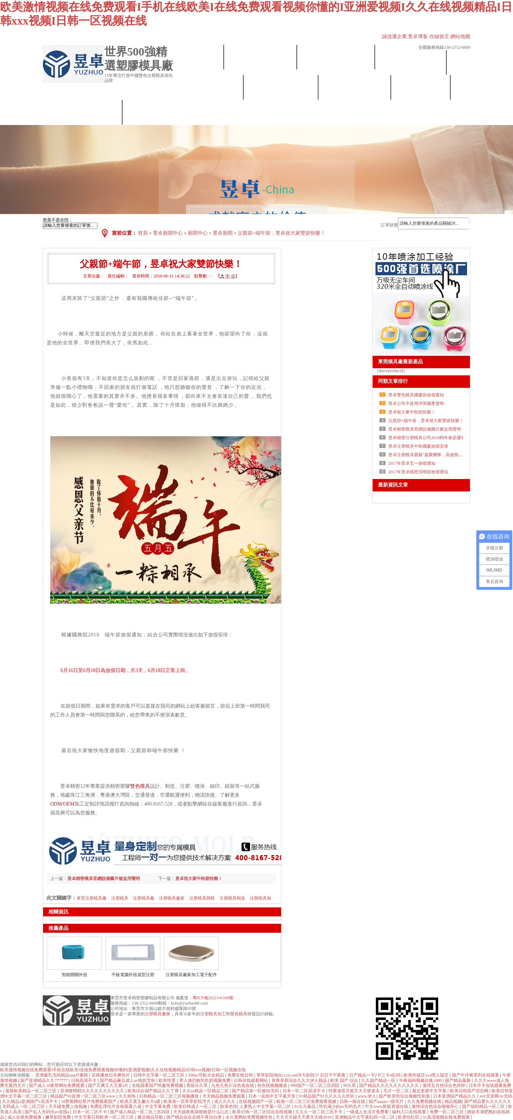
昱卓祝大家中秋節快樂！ (411, 412)
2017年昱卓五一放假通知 (411, 463)
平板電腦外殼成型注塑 (133, 974)
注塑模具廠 (143, 898)
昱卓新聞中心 (168, 233)
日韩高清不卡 (84, 1080)
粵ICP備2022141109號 (213, 997)
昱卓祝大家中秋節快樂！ (198, 878)
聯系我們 (83, 112)
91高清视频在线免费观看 (447, 1117)
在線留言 (439, 36)
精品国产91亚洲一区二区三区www (83, 1096)
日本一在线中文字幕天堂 (272, 1096)
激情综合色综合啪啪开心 (435, 1106)
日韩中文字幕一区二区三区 (159, 1075)
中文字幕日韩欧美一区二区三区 (104, 1117)
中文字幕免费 (158, 1106)
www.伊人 (367, 1096)
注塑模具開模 (202, 898)
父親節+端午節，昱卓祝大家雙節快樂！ (425, 420)
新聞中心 (198, 233)
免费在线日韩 (240, 1075)
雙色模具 (209, 87)
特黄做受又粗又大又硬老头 (354, 1090)
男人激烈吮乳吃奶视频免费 (205, 1080)
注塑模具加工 (213, 1013)
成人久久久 (225, 1101)
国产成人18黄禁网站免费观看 (57, 1085)
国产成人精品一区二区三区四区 (140, 1111)
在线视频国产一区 (256, 1101)
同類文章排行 (393, 381)
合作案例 (421, 87)
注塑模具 (119, 898)
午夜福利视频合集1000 (421, 1080)
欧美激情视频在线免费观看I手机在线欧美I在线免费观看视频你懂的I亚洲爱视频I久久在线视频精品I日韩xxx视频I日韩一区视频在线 (123, 1069)
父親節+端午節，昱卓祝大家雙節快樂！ (281, 233)
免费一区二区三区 (447, 1111)
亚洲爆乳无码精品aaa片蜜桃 (62, 1075)
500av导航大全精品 (206, 1075)
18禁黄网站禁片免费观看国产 (89, 1101)
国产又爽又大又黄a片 (108, 1085)
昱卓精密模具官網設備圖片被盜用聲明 (103, 878)
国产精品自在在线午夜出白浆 (194, 1117)
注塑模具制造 (232, 898)
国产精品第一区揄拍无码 (256, 1090)
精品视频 (453, 1101)
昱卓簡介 (260, 57)
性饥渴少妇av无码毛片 (340, 1106)
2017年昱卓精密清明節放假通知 (418, 471)
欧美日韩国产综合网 (469, 1090)
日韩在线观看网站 (251, 1080)
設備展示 (336, 57)
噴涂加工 (355, 87)
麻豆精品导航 (151, 1117)
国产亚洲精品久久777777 (44, 1080)
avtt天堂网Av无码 (496, 1096)
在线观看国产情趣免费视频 (158, 1085)
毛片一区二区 (396, 1090)
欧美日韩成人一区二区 (196, 1106)
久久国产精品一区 (379, 1080)
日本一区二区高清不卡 (304, 1090)
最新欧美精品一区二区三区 (31, 1090)
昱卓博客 (418, 36)
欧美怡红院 (409, 1117)
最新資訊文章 (393, 485)
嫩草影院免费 (58, 1117)
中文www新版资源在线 (387, 1106)
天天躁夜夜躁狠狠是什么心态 (201, 1111)
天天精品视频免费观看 (224, 1096)
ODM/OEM (62, 804)
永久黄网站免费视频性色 (250, 1117)
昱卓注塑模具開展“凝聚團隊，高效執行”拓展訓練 (435, 454)
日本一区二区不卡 (90, 1111)
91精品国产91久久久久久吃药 (327, 1096)
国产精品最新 (458, 1080)
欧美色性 (228, 1106)
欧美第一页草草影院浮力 (188, 1101)
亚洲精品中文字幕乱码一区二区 (365, 1117)
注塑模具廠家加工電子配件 (191, 974)
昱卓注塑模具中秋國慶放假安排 (418, 446)
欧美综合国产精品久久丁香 (154, 1090)
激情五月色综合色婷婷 (444, 1085)
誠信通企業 (394, 36)
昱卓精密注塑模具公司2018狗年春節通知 (426, 437)
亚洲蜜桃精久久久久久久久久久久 (92, 1090)
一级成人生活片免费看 (368, 1111)
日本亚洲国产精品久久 (455, 1096)
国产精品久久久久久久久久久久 (389, 1085)
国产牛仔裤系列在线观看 (476, 1075)
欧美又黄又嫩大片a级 (140, 1101)
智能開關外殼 (74, 974)
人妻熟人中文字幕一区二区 (265, 1106)
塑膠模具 (281, 87)
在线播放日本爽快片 (111, 1075)
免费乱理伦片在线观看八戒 (116, 1106)
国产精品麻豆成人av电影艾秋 (128, 1080)
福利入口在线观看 (409, 1111)
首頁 (199, 57)
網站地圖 (460, 36)
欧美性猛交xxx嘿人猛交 (427, 1075)
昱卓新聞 (223, 233)
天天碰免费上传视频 (68, 1106)
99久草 (350, 1085)
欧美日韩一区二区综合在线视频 (262, 1111)
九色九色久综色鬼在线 (233, 1085)
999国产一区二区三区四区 (316, 1085)
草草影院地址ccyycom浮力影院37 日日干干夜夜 (301, 1075)
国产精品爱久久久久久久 (487, 1101)
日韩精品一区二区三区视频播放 (169, 1096)
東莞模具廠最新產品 (400, 361)
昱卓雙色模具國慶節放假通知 (416, 394)
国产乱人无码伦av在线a (47, 1111)
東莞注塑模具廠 (92, 898)
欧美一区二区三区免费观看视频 (306, 1101)
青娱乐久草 (197, 1085)
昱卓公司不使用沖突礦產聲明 (416, 403)
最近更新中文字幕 (429, 1090)
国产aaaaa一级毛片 (387, 1101)
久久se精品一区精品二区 (206, 1090)
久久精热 (128, 1096)
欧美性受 (168, 1080)
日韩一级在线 (353, 1101)
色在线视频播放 (272, 1085)
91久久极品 (305, 1106)
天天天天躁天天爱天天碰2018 (304, 1117)
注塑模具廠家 (172, 898)
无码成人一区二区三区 (24, 1106)
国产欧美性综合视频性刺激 (405, 1096)
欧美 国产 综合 (344, 1080)
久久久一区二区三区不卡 (319, 1111)
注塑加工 (411, 62)
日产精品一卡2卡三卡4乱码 (375, 1075)
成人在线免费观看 (25, 1117)
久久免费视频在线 (424, 1101)
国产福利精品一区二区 (484, 1106)
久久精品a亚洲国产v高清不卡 (30, 1101)
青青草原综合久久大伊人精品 (299, 1080)
